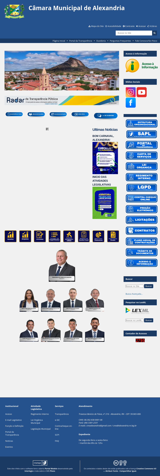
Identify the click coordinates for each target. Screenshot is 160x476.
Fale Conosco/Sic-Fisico (146, 40)
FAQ (57, 440)
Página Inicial (59, 40)
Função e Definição (14, 425)
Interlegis (28, 471)
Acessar (142, 26)
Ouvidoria (101, 40)
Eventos (9, 446)
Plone (52, 471)
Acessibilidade (114, 26)
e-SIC (57, 419)
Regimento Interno (40, 414)
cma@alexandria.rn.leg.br (125, 425)
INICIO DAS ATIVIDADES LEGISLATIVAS (101, 181)
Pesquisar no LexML (136, 302)
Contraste (130, 26)
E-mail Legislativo (13, 419)
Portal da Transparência (80, 40)
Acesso (8, 414)
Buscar (129, 279)
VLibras (153, 26)
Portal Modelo (51, 468)
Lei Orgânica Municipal (37, 421)
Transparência (62, 414)
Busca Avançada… (134, 293)
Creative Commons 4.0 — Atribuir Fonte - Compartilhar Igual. (129, 469)
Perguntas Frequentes (120, 40)
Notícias (9, 440)
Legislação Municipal (41, 428)
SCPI (57, 434)
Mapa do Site (97, 26)
